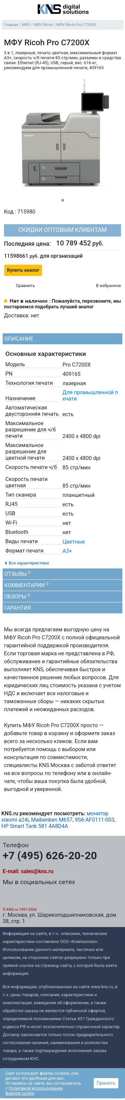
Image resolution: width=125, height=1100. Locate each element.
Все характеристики (29, 562)
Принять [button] (106, 1083)
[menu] (6, 10)
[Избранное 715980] (103, 286)
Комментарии (26, 584)
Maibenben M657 (51, 820)
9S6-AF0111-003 (94, 820)
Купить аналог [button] (23, 270)
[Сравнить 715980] (19, 286)
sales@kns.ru (37, 871)
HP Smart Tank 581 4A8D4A (34, 826)
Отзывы (17, 573)
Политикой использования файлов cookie (34, 1091)
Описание (18, 339)
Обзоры (17, 596)
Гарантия (17, 608)
